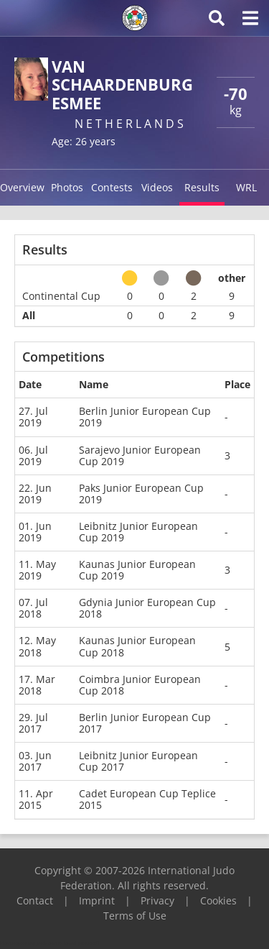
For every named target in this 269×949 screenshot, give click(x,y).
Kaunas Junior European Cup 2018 (137, 646)
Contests (112, 187)
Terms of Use (134, 915)
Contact (34, 900)
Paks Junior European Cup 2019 (141, 493)
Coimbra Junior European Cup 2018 (140, 684)
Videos (157, 187)
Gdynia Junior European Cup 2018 (147, 607)
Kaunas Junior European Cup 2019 (137, 569)
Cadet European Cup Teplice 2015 (147, 799)
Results (202, 187)
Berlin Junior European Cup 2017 (145, 722)
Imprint (97, 900)
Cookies (218, 900)
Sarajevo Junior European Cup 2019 (140, 455)
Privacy (157, 900)
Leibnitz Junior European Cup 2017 (138, 761)
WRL (246, 187)
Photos (67, 187)
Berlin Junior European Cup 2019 (145, 416)
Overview (22, 187)
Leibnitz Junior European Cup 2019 (138, 531)
